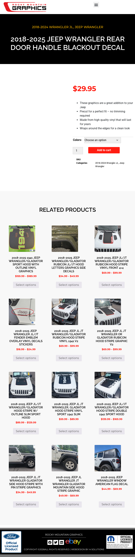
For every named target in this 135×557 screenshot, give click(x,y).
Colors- (77, 140)
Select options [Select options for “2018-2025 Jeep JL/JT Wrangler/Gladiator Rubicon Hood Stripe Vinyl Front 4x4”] (112, 285)
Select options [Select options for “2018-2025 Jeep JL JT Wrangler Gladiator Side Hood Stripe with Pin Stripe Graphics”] (26, 504)
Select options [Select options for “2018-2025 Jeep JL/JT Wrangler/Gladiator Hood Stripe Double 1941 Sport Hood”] (112, 431)
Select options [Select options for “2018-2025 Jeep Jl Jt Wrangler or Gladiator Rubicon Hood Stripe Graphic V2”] (112, 358)
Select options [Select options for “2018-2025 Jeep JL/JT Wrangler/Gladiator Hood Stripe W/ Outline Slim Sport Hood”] (26, 431)
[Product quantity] (78, 150)
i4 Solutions (96, 549)
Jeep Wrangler (89, 27)
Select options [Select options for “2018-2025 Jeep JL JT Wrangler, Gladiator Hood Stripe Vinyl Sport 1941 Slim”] (69, 431)
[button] (96, 5)
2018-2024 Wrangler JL (52, 27)
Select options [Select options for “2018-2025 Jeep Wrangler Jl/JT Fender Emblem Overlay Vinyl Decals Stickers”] (26, 358)
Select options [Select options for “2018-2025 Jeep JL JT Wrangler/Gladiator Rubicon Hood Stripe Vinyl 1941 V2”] (69, 358)
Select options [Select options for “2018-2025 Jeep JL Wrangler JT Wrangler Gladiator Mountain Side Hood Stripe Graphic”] (69, 504)
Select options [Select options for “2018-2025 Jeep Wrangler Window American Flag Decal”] (112, 504)
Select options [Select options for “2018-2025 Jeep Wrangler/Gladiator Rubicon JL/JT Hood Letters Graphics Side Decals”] (69, 285)
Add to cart (104, 150)
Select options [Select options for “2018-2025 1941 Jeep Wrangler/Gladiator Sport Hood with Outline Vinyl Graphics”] (26, 285)
